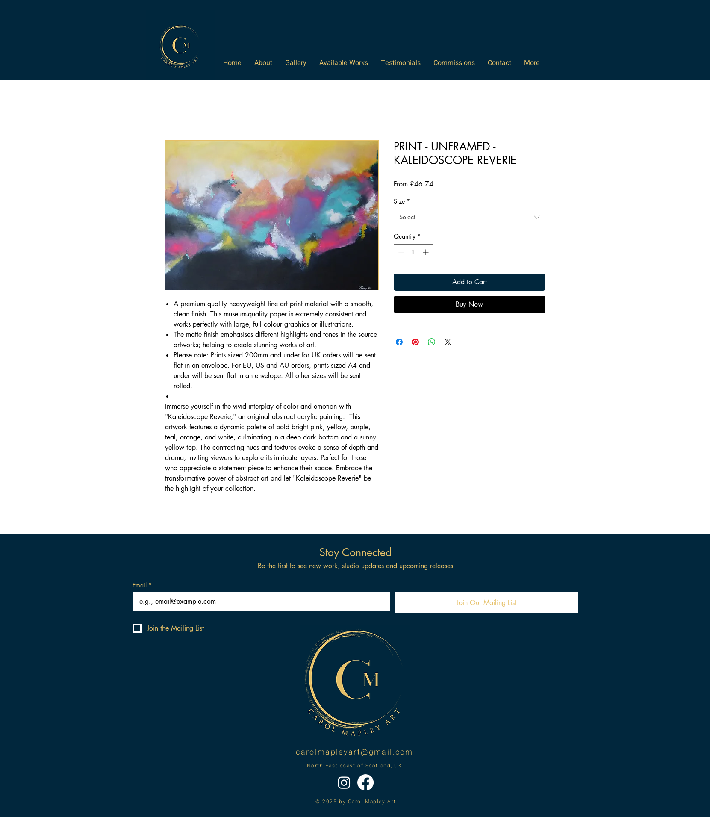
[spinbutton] (413, 252)
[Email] (258, 601)
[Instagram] (344, 782)
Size (402, 201)
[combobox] (469, 217)
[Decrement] (400, 252)
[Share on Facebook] (399, 342)
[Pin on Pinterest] (415, 342)
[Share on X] (448, 342)
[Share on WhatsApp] (432, 342)
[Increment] (426, 252)
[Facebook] (365, 782)
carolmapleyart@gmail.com (354, 752)
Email (142, 585)
